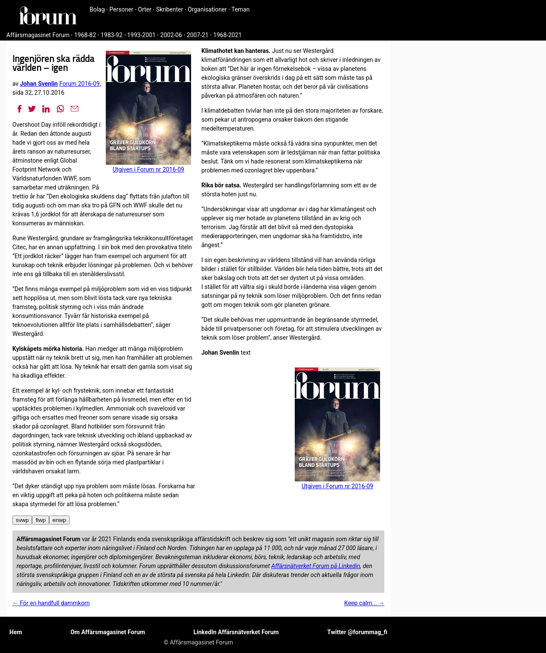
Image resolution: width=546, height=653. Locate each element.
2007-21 (198, 35)
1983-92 (111, 35)
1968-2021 (227, 35)
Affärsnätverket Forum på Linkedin (315, 566)
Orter (144, 9)
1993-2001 (141, 35)
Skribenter (169, 9)
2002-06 (171, 35)
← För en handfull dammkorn (51, 603)
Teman (240, 9)
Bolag (97, 9)
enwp (59, 520)
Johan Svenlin (39, 83)
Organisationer (207, 9)
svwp (22, 520)
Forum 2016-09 (79, 83)
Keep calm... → (364, 603)
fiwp (40, 520)
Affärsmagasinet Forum (38, 35)
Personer (122, 9)
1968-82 (85, 35)
